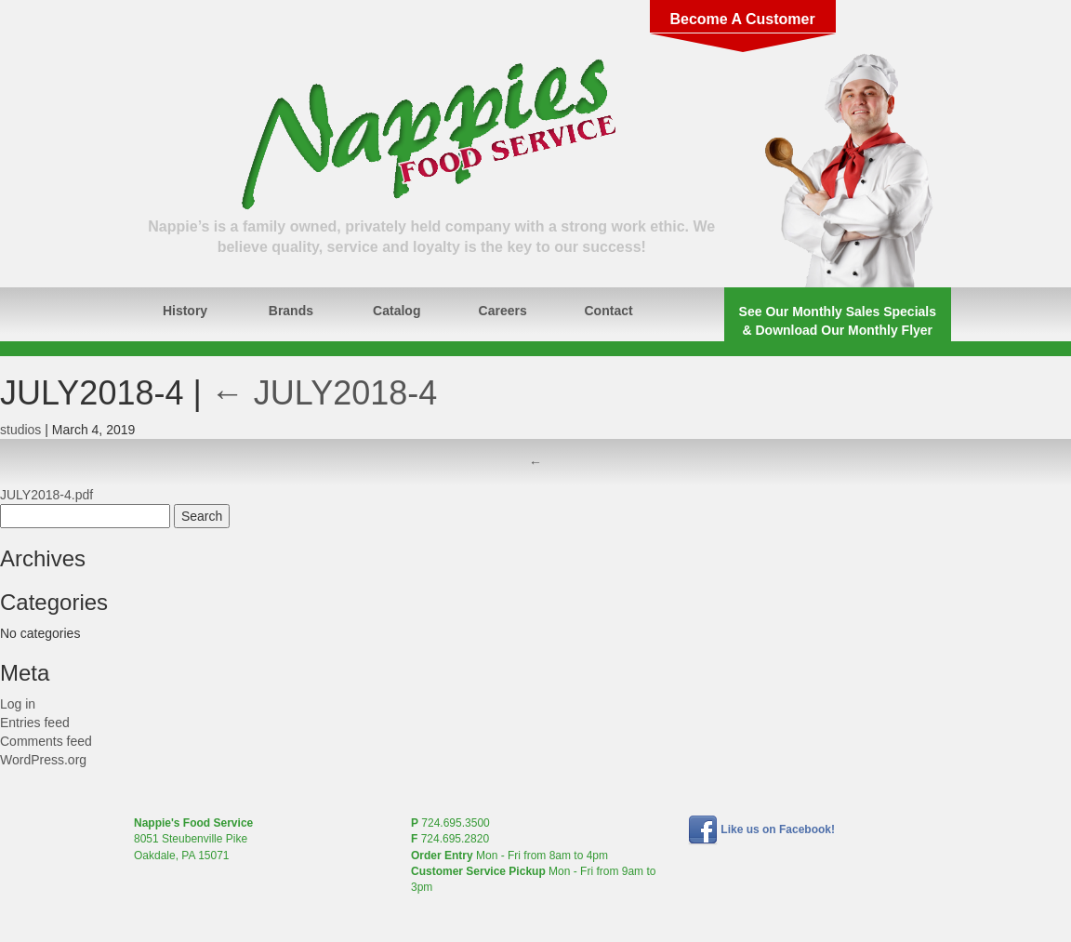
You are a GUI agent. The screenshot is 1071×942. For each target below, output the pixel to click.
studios (20, 429)
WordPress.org (43, 759)
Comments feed (46, 741)
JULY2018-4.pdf (46, 494)
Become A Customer (741, 19)
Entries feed (35, 722)
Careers (503, 310)
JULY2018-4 (324, 393)
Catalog (396, 310)
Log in (17, 704)
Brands (291, 310)
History (185, 310)
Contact (609, 310)
